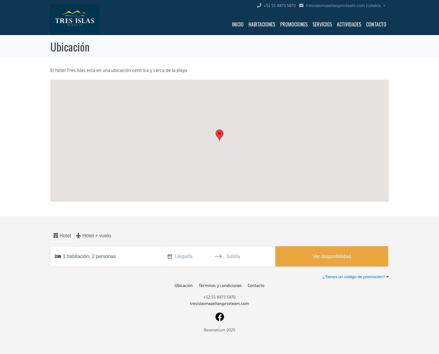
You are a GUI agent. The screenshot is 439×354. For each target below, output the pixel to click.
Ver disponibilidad (331, 256)
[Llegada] (192, 256)
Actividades (349, 24)
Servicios (322, 24)
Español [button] (374, 7)
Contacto (376, 24)
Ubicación (184, 286)
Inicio (238, 24)
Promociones (294, 24)
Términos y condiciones (220, 286)
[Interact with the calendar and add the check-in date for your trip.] (170, 256)
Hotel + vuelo (93, 235)
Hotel (62, 235)
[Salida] (244, 256)
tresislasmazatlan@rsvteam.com (332, 6)
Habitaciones (261, 24)
